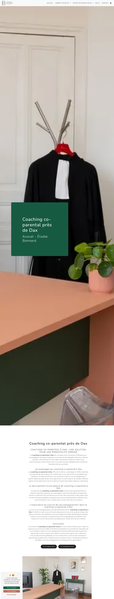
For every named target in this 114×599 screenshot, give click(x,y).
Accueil (50, 3)
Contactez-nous (67, 542)
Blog (97, 3)
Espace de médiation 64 (82, 3)
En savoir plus (49, 542)
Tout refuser (11, 591)
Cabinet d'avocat (62, 3)
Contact (105, 3)
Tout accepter (12, 588)
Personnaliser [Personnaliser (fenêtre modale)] (11, 594)
